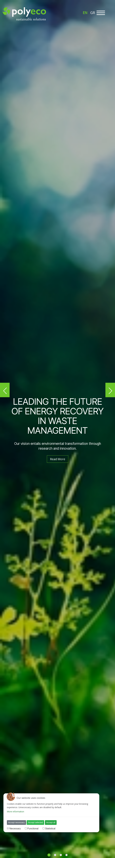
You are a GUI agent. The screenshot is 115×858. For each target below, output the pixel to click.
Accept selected (35, 822)
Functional (32, 828)
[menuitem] (85, 12)
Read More (57, 459)
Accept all (50, 822)
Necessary (15, 828)
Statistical (50, 828)
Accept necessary (16, 822)
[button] (5, 390)
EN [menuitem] (85, 12)
